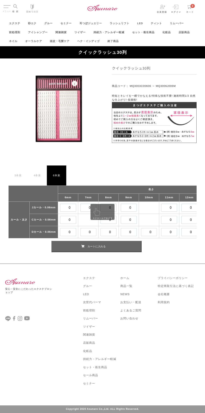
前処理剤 (14, 33)
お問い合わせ (129, 318)
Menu (6, 5)
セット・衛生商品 (143, 33)
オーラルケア (33, 42)
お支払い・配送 (130, 302)
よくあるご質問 (130, 310)
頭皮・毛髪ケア (59, 42)
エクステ (14, 24)
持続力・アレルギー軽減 (108, 33)
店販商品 (184, 33)
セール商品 (90, 375)
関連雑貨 (61, 33)
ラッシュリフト (119, 24)
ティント (156, 24)
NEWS (125, 294)
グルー (48, 24)
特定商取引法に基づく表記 (176, 286)
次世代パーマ (92, 302)
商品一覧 (126, 286)
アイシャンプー (38, 33)
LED (140, 24)
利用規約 (164, 302)
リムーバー (177, 24)
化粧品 (166, 33)
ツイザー (80, 33)
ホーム (124, 278)
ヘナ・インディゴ (88, 42)
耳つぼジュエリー (90, 24)
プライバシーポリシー (173, 278)
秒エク (32, 24)
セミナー (66, 24)
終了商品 (113, 42)
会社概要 (164, 294)
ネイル (13, 42)
